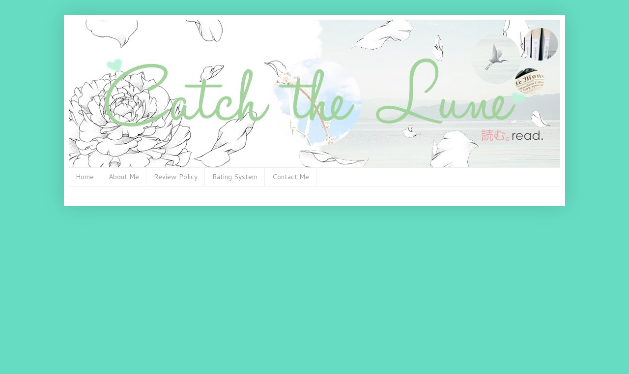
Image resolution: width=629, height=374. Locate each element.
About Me (124, 177)
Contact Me (290, 177)
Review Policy (176, 177)
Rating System (234, 177)
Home (85, 177)
